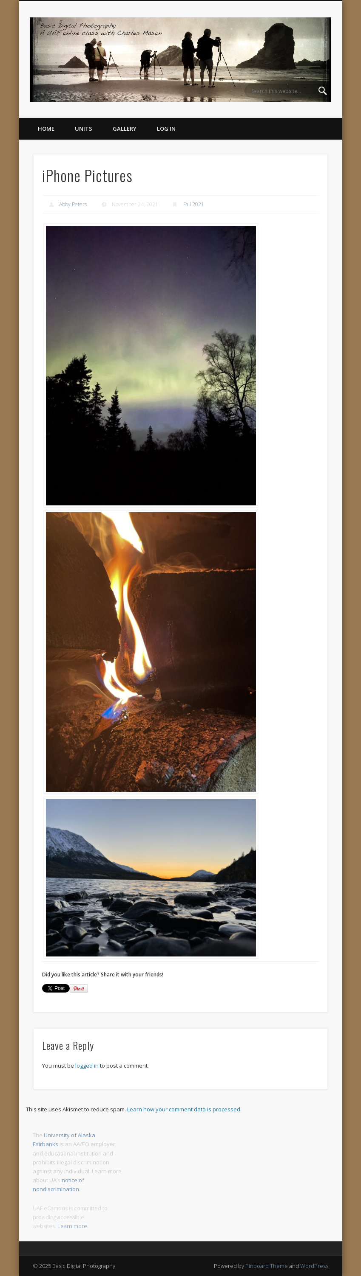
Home (46, 128)
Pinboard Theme (266, 1266)
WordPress (314, 1266)
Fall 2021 (193, 204)
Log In (166, 128)
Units (83, 128)
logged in (87, 1065)
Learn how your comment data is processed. (184, 1109)
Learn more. (72, 1226)
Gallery (124, 128)
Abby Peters (73, 204)
